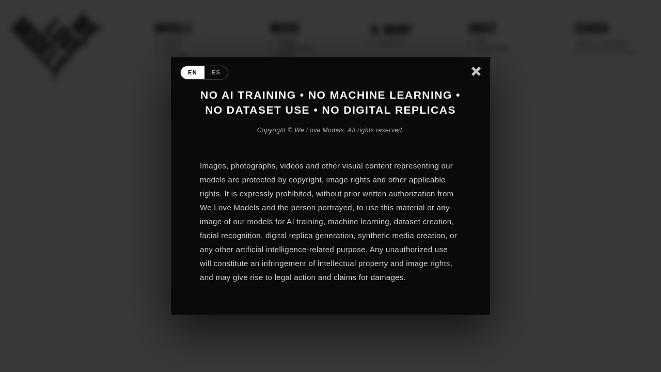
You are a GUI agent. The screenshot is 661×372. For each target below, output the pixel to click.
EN (192, 72)
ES (216, 72)
